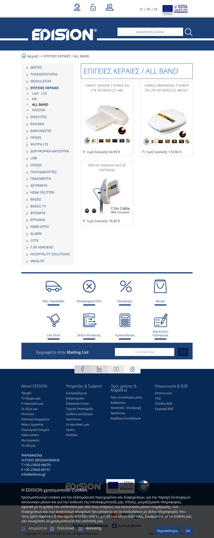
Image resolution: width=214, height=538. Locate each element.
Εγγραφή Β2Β (164, 409)
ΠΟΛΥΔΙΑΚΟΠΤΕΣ (43, 172)
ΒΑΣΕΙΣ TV (38, 206)
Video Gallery (30, 435)
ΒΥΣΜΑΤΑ (37, 213)
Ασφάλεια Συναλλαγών (126, 418)
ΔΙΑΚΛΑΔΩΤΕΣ (41, 130)
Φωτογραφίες (30, 440)
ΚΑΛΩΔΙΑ (37, 123)
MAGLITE (37, 261)
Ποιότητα (27, 414)
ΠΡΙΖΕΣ (35, 137)
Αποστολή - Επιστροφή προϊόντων (126, 410)
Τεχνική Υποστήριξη (79, 409)
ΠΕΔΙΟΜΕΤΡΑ (40, 178)
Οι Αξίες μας (29, 409)
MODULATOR (40, 81)
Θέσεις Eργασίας (32, 424)
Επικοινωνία (163, 393)
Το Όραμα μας (30, 398)
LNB (33, 158)
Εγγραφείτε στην (62, 352)
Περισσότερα (167, 530)
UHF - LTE (39, 93)
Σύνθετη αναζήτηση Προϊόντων (79, 416)
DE (155, 9)
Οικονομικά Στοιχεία (35, 430)
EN (149, 9)
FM (34, 99)
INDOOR (38, 110)
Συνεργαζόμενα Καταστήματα (76, 395)
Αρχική (32, 56)
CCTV (34, 240)
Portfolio (72, 435)
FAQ (158, 398)
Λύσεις (70, 430)
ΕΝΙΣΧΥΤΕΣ (38, 117)
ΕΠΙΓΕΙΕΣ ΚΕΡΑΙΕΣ (57, 56)
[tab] (47, 67)
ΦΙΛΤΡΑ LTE (39, 144)
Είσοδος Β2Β (163, 404)
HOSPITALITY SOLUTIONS (50, 254)
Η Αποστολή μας (32, 404)
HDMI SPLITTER (42, 192)
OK (188, 530)
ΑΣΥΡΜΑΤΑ (38, 185)
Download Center (77, 404)
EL (141, 9)
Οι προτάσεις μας (77, 424)
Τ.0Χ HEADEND (42, 247)
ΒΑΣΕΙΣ (35, 199)
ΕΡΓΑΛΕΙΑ (37, 219)
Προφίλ (26, 393)
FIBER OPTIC (39, 226)
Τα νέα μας (28, 445)
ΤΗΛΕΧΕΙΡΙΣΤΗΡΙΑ (44, 74)
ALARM (35, 233)
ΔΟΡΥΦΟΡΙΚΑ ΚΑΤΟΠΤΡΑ (49, 151)
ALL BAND (81, 56)
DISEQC (36, 165)
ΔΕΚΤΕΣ (36, 67)
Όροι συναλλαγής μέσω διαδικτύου (126, 400)
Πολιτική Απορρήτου (35, 419)
